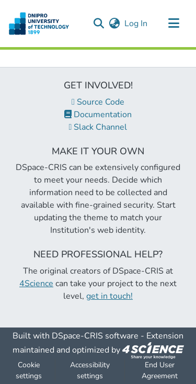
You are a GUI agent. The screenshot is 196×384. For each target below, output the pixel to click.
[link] (153, 350)
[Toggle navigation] (173, 23)
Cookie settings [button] (29, 370)
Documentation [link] (98, 114)
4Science (36, 283)
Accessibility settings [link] (90, 370)
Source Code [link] (98, 102)
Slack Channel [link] (98, 127)
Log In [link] (136, 23)
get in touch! (109, 296)
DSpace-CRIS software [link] (95, 336)
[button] (98, 23)
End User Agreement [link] (160, 370)
